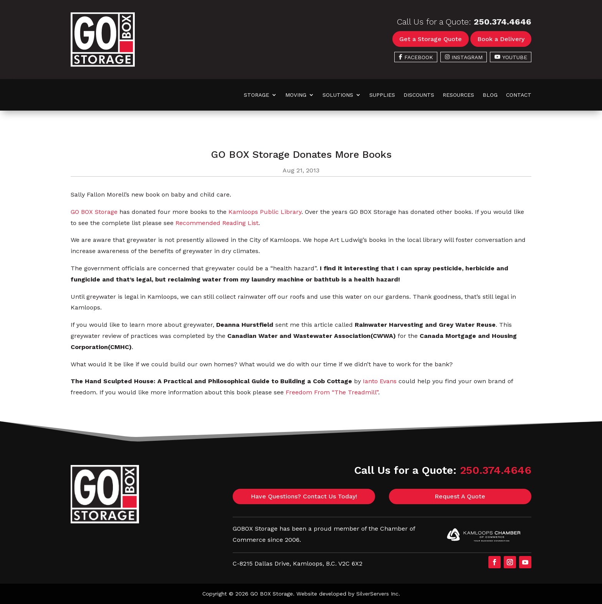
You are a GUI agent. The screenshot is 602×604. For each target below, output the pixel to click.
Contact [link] (518, 95)
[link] (103, 64)
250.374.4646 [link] (502, 21)
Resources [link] (458, 95)
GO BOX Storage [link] (94, 211)
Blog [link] (490, 95)
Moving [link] (295, 95)
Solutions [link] (337, 95)
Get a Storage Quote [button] (430, 39)
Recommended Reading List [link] (216, 223)
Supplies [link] (382, 95)
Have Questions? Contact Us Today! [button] (304, 496)
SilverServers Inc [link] (377, 594)
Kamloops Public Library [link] (264, 211)
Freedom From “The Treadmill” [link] (332, 392)
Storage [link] (256, 95)
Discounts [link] (419, 95)
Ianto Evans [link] (380, 381)
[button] (494, 562)
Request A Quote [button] (460, 496)
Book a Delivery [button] (500, 39)
